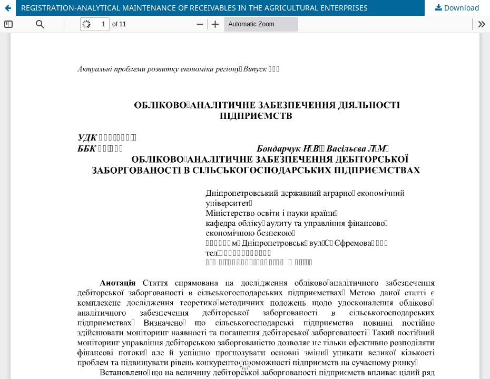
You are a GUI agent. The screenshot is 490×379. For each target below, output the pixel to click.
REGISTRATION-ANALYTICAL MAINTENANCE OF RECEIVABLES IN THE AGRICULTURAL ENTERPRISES (194, 8)
